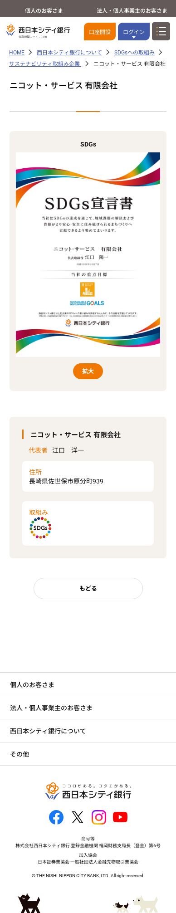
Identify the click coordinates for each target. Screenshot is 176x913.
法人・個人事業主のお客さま (132, 11)
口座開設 (100, 32)
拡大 (88, 371)
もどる (88, 588)
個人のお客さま (44, 11)
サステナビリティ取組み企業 (45, 64)
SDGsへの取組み (134, 52)
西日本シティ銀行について (69, 52)
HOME (16, 52)
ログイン (134, 32)
